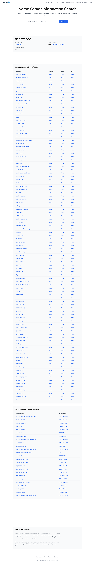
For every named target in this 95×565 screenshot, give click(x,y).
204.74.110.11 (63, 462)
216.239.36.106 (63, 439)
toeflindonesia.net (21, 74)
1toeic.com (19, 107)
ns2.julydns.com (21, 492)
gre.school (19, 127)
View (50, 74)
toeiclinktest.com (21, 383)
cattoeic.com (20, 350)
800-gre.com (20, 123)
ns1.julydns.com (21, 423)
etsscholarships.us (21, 87)
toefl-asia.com (20, 334)
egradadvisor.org (21, 225)
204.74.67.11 (63, 469)
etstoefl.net (19, 370)
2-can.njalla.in (20, 443)
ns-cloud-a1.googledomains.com (26, 416)
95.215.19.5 (62, 489)
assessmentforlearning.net (24, 140)
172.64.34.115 (63, 452)
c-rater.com (19, 222)
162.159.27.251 (63, 429)
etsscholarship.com (22, 209)
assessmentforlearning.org (24, 229)
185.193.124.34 (63, 443)
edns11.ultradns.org (22, 472)
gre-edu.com (20, 91)
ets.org (18, 117)
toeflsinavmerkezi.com (23, 281)
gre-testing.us (20, 84)
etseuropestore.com (22, 357)
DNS (57, 2)
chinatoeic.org (20, 308)
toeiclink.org (20, 367)
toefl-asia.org (20, 153)
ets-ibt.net (19, 268)
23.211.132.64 (63, 433)
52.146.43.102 (63, 479)
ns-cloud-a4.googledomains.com (26, 495)
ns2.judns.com (20, 429)
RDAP (52, 2)
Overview (39, 557)
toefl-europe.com (21, 199)
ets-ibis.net (19, 258)
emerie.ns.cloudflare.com (24, 452)
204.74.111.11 (63, 472)
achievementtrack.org (22, 104)
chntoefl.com (20, 235)
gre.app (18, 193)
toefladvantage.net (21, 189)
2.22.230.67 (62, 485)
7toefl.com (19, 170)
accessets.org (20, 242)
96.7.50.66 (62, 456)
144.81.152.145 (63, 426)
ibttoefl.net (19, 81)
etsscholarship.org (21, 248)
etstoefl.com (20, 373)
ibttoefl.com (19, 216)
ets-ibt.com (19, 262)
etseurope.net (20, 354)
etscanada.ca (20, 176)
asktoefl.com (20, 143)
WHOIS (47, 2)
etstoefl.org (19, 386)
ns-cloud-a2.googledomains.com (26, 449)
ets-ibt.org (19, 265)
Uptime (62, 2)
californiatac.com (21, 219)
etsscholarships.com (22, 252)
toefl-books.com (21, 120)
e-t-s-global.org (21, 156)
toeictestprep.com (21, 377)
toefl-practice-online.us (23, 285)
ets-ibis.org (19, 202)
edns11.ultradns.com (22, 459)
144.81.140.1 (18, 44)
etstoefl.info (19, 363)
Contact (56, 557)
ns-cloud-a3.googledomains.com (26, 439)
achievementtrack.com (23, 173)
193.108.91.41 (63, 420)
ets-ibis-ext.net (20, 298)
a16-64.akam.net (21, 433)
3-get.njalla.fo (20, 489)
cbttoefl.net (19, 114)
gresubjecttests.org (22, 337)
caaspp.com (20, 150)
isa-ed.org (19, 232)
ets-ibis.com (19, 314)
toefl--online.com (21, 327)
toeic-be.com (20, 324)
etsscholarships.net (22, 390)
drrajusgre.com (20, 380)
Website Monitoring (81, 2)
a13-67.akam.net (21, 485)
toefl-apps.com (20, 344)
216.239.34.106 (63, 449)
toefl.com (19, 239)
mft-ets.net (19, 288)
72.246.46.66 (63, 436)
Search (63, 21)
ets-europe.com (21, 160)
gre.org (18, 331)
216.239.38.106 (63, 495)
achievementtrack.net (22, 147)
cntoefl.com (19, 179)
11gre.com (19, 275)
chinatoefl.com (20, 130)
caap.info (19, 163)
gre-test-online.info (22, 347)
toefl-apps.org (20, 317)
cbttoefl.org (19, 291)
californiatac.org (21, 196)
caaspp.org (19, 294)
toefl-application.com (22, 166)
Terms (50, 557)
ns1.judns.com (20, 475)
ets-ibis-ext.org (20, 110)
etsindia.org (19, 321)
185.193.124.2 (63, 466)
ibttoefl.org (19, 393)
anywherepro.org (21, 186)
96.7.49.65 (62, 446)
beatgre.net (19, 245)
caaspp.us (19, 212)
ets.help (18, 360)
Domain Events (70, 2)
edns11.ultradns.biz (22, 469)
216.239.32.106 (63, 416)
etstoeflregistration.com (23, 100)
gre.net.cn (19, 311)
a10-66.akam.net (21, 456)
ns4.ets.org (19, 479)
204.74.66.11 (63, 459)
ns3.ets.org (19, 426)
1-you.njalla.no (20, 466)
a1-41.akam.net (20, 420)
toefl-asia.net (20, 183)
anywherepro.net (21, 133)
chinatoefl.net (20, 255)
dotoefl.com (19, 271)
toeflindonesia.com (22, 77)
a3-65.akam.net (21, 446)
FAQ (45, 557)
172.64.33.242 (63, 482)
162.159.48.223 (63, 423)
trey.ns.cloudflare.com (23, 482)
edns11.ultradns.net (22, 462)
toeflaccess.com (21, 400)
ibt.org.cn (19, 206)
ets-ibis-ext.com (21, 137)
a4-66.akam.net (21, 436)
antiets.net (19, 97)
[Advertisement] (47, 30)
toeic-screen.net (21, 396)
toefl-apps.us (20, 304)
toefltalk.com (20, 301)
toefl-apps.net (20, 340)
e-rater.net (19, 94)
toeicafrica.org (20, 278)
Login (90, 2)
